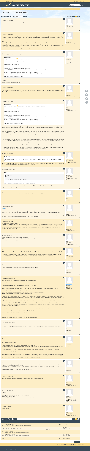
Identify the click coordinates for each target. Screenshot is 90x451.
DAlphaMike (68, 175)
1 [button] (74, 16)
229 (70, 330)
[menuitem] (13, 1)
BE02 (7, 432)
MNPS (5, 34)
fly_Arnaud (66, 434)
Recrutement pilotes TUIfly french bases (14, 12)
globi (67, 382)
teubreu (5, 362)
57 (70, 109)
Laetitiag (66, 427)
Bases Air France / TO (9, 424)
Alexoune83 (68, 285)
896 (70, 28)
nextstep (5, 338)
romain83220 (6, 322)
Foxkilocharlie (67, 437)
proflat (9, 448)
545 (70, 177)
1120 (70, 272)
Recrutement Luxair (9, 427)
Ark (6, 428)
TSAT (67, 25)
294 (70, 42)
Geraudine (8, 425)
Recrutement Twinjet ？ (9, 431)
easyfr (67, 107)
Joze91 (67, 58)
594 (70, 384)
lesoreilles (6, 264)
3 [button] (77, 16)
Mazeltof (13, 448)
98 (70, 61)
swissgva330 (67, 424)
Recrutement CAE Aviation (10, 434)
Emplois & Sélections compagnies (25, 425)
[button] (73, 16)
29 (70, 346)
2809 (70, 370)
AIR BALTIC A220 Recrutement (11, 437)
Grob (7, 435)
